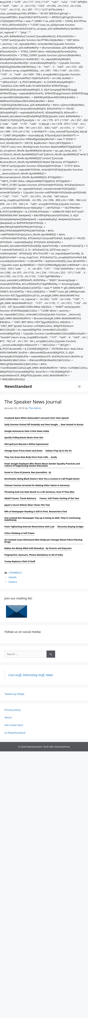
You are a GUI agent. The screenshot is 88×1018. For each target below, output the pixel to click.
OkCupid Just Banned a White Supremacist (26, 444)
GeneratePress (62, 746)
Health (13, 577)
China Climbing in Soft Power (19, 533)
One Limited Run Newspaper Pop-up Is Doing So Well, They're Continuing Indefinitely (42, 519)
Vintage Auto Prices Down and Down (23, 451)
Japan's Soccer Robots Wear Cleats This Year (27, 505)
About (8, 717)
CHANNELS (15, 572)
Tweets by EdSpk (14, 694)
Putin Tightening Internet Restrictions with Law (29, 527)
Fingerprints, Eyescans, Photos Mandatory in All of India (33, 555)
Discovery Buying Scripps (70, 527)
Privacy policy (13, 709)
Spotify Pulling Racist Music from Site (23, 438)
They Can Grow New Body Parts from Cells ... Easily (30, 457)
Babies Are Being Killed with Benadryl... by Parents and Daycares (37, 548)
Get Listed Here (14, 725)
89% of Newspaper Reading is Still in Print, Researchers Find (35, 511)
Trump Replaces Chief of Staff (19, 561)
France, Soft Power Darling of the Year (59, 498)
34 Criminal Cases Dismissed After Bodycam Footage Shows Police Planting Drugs (43, 541)
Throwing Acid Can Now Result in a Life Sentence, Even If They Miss (39, 492)
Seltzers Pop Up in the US (59, 451)
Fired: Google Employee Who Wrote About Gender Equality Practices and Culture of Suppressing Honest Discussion (42, 465)
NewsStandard (18, 386)
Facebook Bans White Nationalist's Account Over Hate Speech (36, 418)
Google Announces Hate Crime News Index (26, 431)
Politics (13, 582)
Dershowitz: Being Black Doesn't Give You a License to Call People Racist (41, 479)
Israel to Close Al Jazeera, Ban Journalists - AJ (27, 472)
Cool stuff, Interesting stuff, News (30, 675)
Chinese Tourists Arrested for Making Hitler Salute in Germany (37, 485)
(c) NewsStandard (15, 732)
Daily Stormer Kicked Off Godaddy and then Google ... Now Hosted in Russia (43, 425)
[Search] (51, 654)
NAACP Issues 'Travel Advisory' (20, 498)
